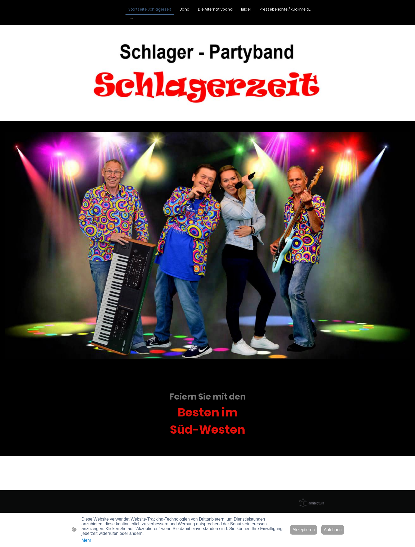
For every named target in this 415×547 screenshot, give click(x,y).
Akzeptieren (303, 529)
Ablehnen (333, 529)
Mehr (86, 540)
